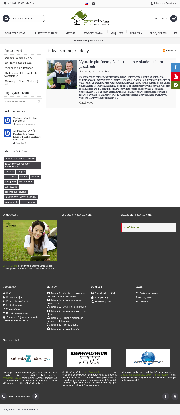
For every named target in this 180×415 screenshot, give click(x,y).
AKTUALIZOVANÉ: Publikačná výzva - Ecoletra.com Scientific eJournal (27, 135)
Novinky (142, 301)
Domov (78, 40)
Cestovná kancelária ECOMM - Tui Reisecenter (145, 374)
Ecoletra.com (10, 266)
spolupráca (10, 181)
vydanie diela (11, 202)
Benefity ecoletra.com (15, 313)
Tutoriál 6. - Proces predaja (62, 324)
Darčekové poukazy (147, 293)
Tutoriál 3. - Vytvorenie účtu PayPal (66, 307)
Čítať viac (87, 103)
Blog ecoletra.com (94, 40)
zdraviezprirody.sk (12, 378)
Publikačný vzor (101, 301)
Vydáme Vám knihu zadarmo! (25, 119)
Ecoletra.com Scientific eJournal (21, 197)
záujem (21, 171)
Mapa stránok (11, 309)
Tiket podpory (99, 297)
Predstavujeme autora (18, 57)
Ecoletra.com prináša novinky (20, 158)
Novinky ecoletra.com (18, 62)
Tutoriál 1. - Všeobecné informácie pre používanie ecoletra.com (66, 295)
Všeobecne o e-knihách (19, 67)
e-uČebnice (10, 176)
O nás (7, 293)
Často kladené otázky (104, 293)
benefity (35, 176)
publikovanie (11, 186)
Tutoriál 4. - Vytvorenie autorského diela (66, 313)
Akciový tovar (144, 297)
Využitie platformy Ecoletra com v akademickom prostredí (121, 64)
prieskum (9, 171)
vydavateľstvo (29, 202)
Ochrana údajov (12, 297)
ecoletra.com (25, 181)
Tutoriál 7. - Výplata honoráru (63, 329)
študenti (24, 176)
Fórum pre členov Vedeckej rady (21, 83)
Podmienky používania (16, 301)
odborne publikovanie (15, 191)
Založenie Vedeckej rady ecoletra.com (17, 165)
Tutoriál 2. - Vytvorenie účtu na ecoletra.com (64, 301)
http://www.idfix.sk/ (93, 372)
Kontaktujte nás (12, 305)
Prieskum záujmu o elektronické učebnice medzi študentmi (21, 319)
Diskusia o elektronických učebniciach (20, 74)
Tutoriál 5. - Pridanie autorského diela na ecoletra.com (65, 319)
